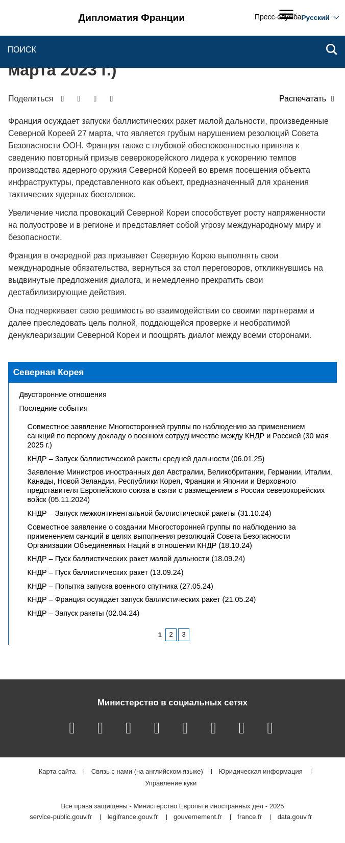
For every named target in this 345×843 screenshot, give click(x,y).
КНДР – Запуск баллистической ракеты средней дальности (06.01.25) (146, 459)
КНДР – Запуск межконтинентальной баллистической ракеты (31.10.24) (150, 513)
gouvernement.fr (198, 817)
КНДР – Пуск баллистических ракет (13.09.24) (106, 572)
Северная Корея (48, 372)
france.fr (249, 817)
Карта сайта (57, 772)
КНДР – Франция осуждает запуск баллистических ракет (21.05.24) (142, 599)
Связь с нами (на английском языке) (147, 772)
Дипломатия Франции (132, 17)
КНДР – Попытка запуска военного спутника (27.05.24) (120, 586)
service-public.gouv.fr (61, 817)
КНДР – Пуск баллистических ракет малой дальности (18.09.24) (136, 559)
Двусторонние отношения (63, 394)
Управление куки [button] (170, 783)
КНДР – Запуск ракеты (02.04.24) (84, 613)
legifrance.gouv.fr (133, 817)
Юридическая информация (260, 772)
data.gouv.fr (295, 817)
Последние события (53, 408)
